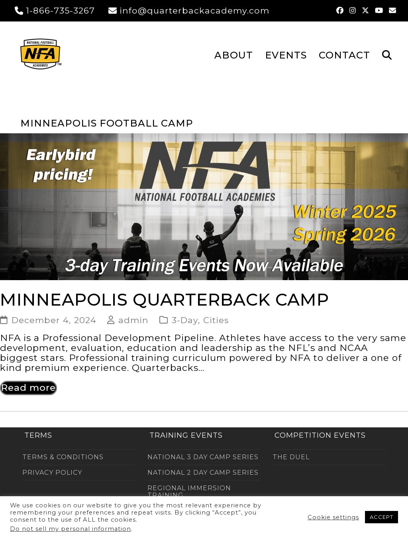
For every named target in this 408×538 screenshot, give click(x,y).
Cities (216, 320)
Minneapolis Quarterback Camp (164, 299)
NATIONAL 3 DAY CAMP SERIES (203, 457)
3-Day (185, 320)
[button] (387, 54)
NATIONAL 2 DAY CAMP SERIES (203, 472)
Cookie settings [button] (333, 517)
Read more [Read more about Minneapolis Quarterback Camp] (28, 387)
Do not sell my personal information (70, 528)
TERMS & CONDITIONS (63, 457)
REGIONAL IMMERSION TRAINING (189, 491)
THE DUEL (291, 457)
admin (133, 320)
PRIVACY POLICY (52, 472)
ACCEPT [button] (381, 517)
